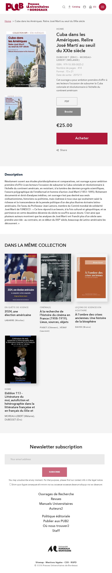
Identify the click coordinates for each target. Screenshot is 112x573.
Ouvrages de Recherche (56, 494)
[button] (102, 6)
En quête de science (17, 307)
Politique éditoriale (56, 516)
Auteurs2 (56, 508)
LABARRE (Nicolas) (14, 320)
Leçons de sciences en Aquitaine (88, 309)
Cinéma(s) (45, 307)
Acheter (82, 138)
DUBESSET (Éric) (67, 57)
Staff (56, 530)
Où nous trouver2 (56, 526)
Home (60, 29)
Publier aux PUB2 (56, 521)
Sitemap (40, 562)
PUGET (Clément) (49, 327)
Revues (56, 499)
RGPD (74, 562)
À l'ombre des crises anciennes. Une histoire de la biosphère (90, 318)
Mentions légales (54, 562)
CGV (66, 562)
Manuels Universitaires (56, 504)
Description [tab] (14, 174)
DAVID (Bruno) (83, 327)
